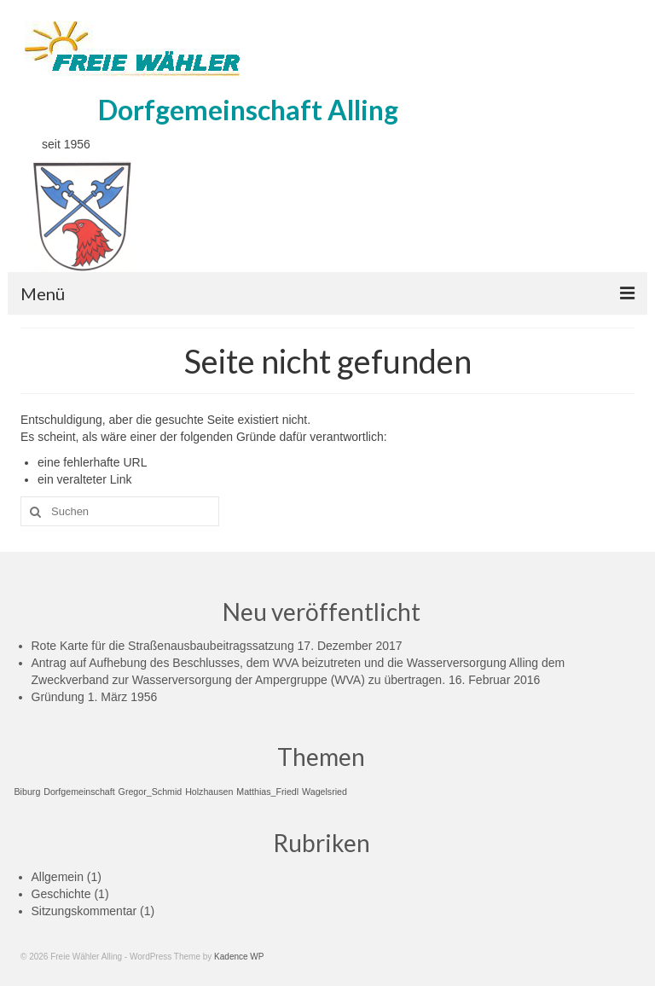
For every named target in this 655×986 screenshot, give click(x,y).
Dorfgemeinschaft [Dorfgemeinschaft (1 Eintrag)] (79, 791)
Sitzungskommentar (84, 911)
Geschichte (61, 894)
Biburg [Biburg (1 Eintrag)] (27, 791)
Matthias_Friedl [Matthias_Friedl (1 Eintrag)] (267, 791)
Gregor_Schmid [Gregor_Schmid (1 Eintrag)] (151, 791)
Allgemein (58, 877)
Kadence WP (239, 956)
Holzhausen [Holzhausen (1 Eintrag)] (209, 791)
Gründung (58, 697)
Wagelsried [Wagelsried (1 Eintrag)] (324, 791)
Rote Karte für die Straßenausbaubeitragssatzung (163, 645)
